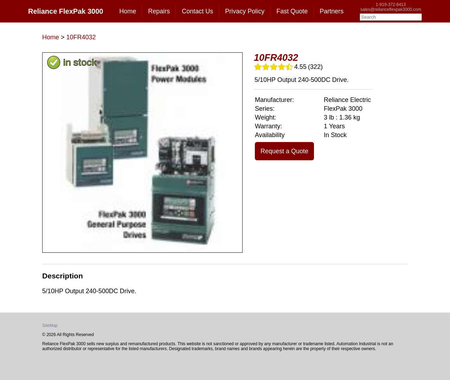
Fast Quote (292, 11)
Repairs (159, 11)
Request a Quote (284, 151)
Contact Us (197, 11)
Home (127, 11)
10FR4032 (81, 37)
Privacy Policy (244, 11)
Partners (331, 11)
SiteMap (50, 325)
